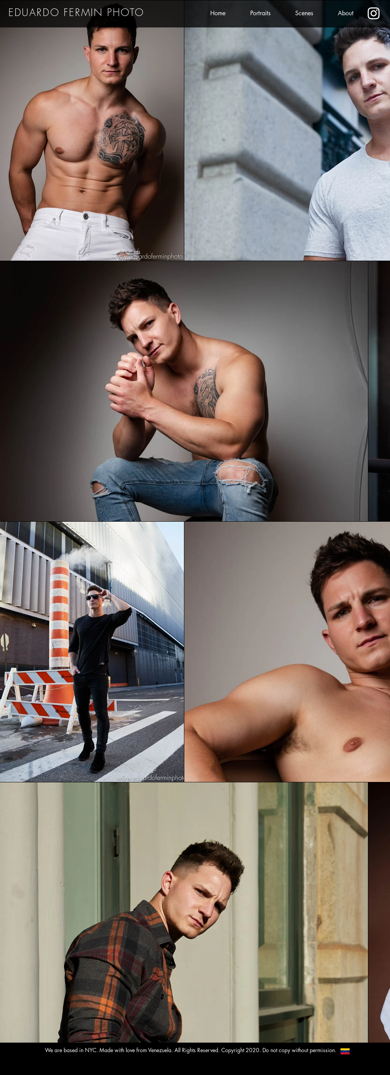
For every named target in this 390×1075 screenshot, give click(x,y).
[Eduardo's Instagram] (374, 13)
